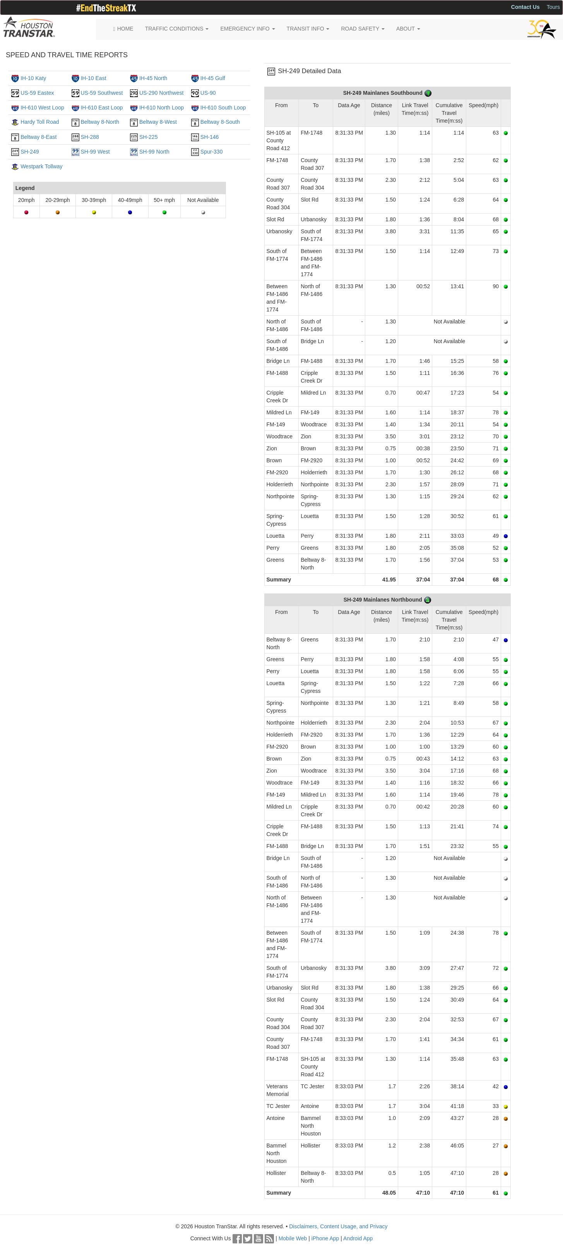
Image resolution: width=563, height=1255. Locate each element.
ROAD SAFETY (362, 29)
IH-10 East (93, 78)
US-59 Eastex (37, 93)
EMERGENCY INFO (247, 29)
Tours (553, 7)
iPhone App (325, 1238)
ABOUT (408, 29)
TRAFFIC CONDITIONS (177, 29)
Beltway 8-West (158, 122)
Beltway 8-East (38, 137)
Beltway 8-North (99, 122)
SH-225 (148, 137)
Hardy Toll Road (40, 122)
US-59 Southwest (101, 93)
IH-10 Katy (33, 78)
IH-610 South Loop (223, 107)
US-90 (208, 93)
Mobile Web (293, 1238)
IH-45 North (153, 78)
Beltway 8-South (220, 122)
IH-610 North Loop (161, 107)
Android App (358, 1238)
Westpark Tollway (41, 166)
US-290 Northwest (161, 93)
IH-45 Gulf (212, 78)
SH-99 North (154, 152)
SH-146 (209, 137)
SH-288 (89, 137)
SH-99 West (95, 152)
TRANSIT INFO (308, 29)
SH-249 (30, 152)
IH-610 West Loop (42, 107)
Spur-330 (211, 152)
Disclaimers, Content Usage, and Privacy (338, 1226)
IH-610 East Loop (101, 107)
